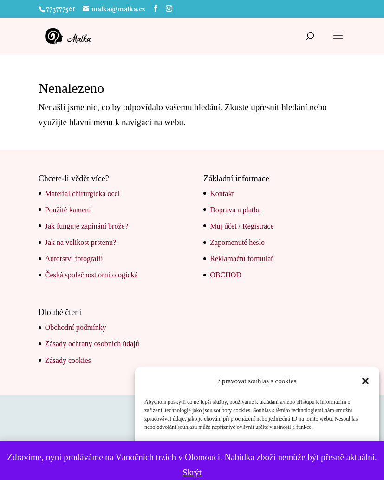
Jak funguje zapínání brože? (86, 226)
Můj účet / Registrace (241, 226)
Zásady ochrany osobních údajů (92, 344)
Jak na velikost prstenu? (80, 242)
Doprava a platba (235, 210)
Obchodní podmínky (75, 327)
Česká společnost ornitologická (91, 275)
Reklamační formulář (241, 259)
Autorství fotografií (74, 259)
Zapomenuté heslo (237, 242)
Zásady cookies (68, 360)
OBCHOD (225, 275)
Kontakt (222, 193)
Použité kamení (68, 210)
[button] (365, 381)
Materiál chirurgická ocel (82, 193)
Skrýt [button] (192, 472)
